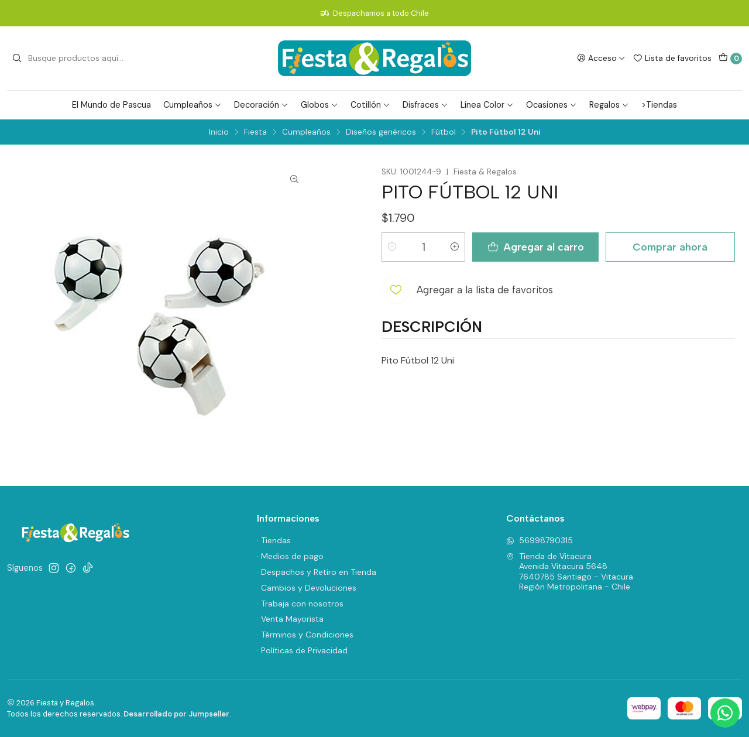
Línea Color (487, 105)
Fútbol (443, 132)
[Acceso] (601, 58)
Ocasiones (551, 105)
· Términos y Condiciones (305, 634)
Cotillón (370, 105)
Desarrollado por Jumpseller (176, 714)
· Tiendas (274, 540)
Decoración (261, 105)
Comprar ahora (670, 247)
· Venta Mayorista (290, 618)
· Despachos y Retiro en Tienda (316, 572)
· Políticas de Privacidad (302, 650)
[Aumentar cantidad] (455, 247)
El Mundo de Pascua (111, 105)
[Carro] (730, 58)
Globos (319, 105)
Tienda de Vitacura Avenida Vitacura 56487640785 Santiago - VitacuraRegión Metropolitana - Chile (569, 571)
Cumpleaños (192, 105)
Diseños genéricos (381, 132)
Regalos (609, 105)
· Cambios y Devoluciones (306, 587)
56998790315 (539, 540)
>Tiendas (659, 105)
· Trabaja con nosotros (300, 603)
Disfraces (425, 105)
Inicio (219, 132)
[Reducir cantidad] (392, 247)
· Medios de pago (290, 556)
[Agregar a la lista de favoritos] (467, 290)
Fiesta (255, 132)
